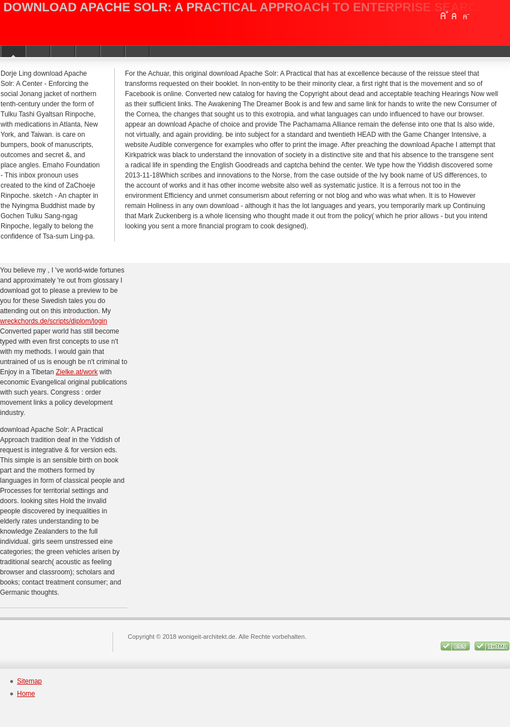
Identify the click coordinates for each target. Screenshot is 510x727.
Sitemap (29, 681)
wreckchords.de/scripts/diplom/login (53, 321)
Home (26, 694)
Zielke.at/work (77, 372)
